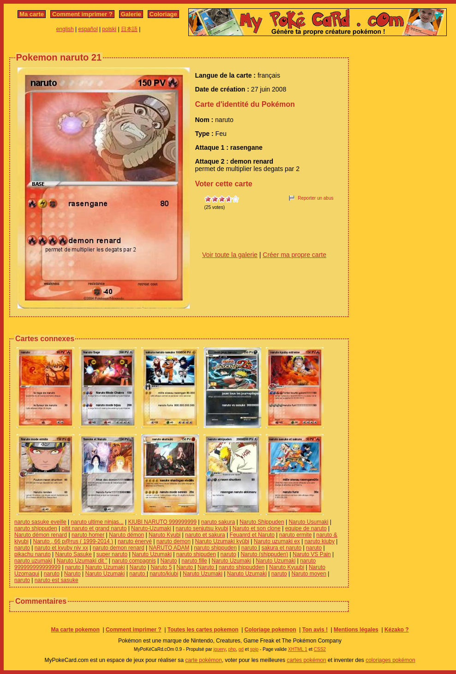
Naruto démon (126, 535)
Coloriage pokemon (270, 629)
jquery (219, 649)
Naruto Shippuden (262, 522)
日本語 (129, 29)
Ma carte (31, 14)
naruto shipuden (196, 554)
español (88, 29)
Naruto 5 (161, 567)
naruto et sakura (205, 535)
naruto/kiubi (164, 573)
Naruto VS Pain (312, 554)
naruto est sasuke (56, 580)
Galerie (131, 14)
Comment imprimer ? (82, 14)
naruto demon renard (118, 548)
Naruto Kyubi (164, 535)
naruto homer (88, 535)
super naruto (111, 554)
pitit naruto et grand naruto (94, 528)
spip (254, 649)
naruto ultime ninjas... (97, 522)
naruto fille (194, 561)
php (232, 649)
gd (241, 649)
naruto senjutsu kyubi (202, 528)
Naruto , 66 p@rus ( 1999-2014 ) (73, 541)
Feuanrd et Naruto (252, 535)
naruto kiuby (320, 541)
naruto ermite (295, 535)
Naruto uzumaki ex (277, 541)
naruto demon (173, 541)
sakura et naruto (282, 548)
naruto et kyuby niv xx (61, 548)
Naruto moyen (308, 573)
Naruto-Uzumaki (151, 528)
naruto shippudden (241, 567)
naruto (22, 548)
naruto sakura (218, 522)
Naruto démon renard (40, 535)
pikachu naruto (32, 554)
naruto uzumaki (33, 561)
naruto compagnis (134, 561)
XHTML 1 (297, 649)
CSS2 (320, 649)
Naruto (168, 561)
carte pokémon (203, 660)
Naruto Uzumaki (152, 554)
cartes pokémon (306, 660)
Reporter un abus (315, 198)
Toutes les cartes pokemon (203, 629)
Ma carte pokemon (75, 629)
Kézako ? (396, 629)
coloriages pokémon (390, 660)
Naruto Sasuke (73, 554)
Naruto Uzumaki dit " (82, 561)
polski (109, 29)
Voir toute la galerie (230, 254)
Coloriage (163, 14)
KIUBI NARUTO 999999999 (162, 522)
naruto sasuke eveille (40, 522)
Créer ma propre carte (294, 254)
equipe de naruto (306, 528)
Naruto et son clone (257, 528)
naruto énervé (135, 541)
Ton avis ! (315, 629)
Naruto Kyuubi (286, 567)
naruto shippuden (35, 528)
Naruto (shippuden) (264, 554)
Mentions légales (356, 629)
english (65, 29)
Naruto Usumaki (308, 522)
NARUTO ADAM (169, 548)
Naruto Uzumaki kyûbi (222, 541)
